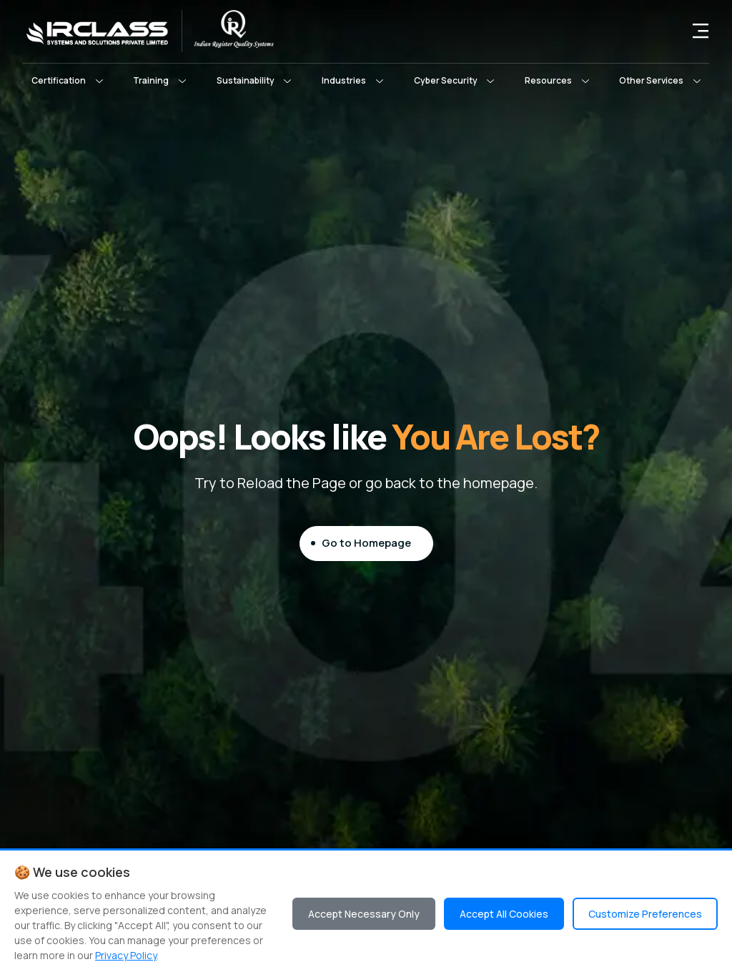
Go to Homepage (366, 542)
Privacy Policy (126, 955)
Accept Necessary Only (364, 914)
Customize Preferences (645, 914)
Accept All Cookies (504, 914)
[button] (67, 81)
